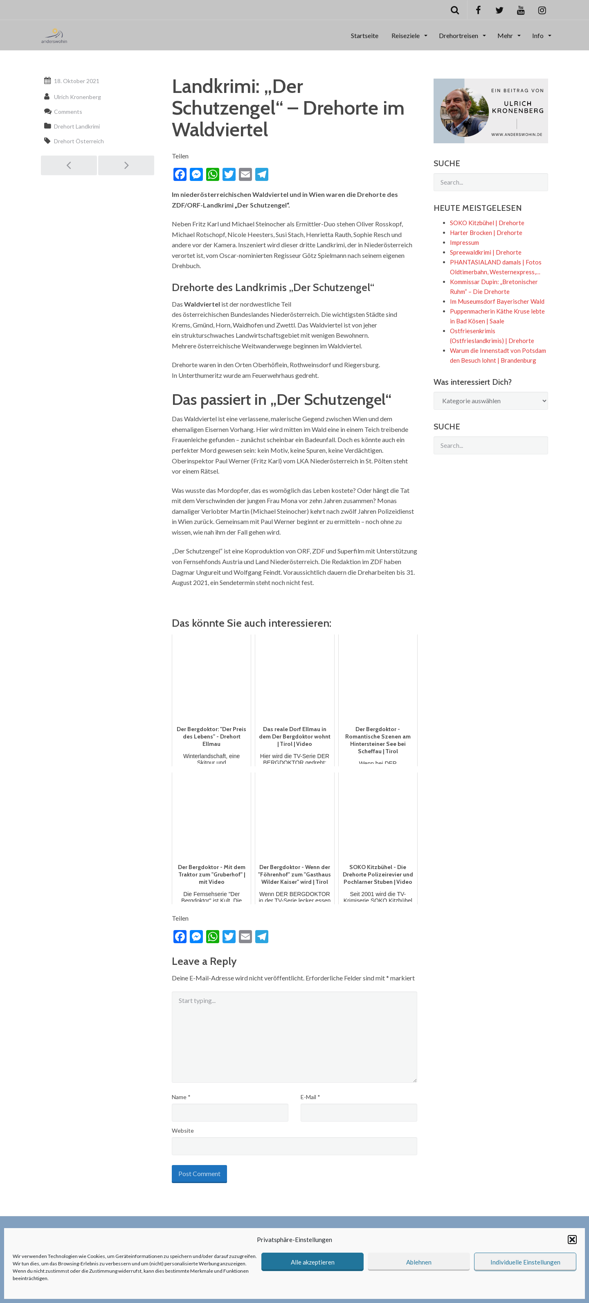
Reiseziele (406, 35)
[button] (572, 1239)
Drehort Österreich (79, 141)
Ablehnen (419, 1262)
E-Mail (310, 1096)
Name (181, 1096)
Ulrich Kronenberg (77, 96)
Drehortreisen (459, 35)
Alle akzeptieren (313, 1262)
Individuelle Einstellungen (525, 1262)
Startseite (364, 35)
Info (538, 35)
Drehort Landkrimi (77, 126)
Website (183, 1130)
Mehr (505, 35)
